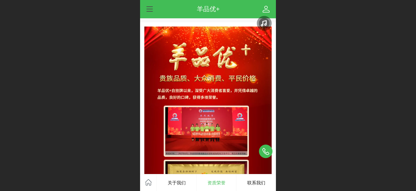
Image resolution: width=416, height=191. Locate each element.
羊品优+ (208, 8)
